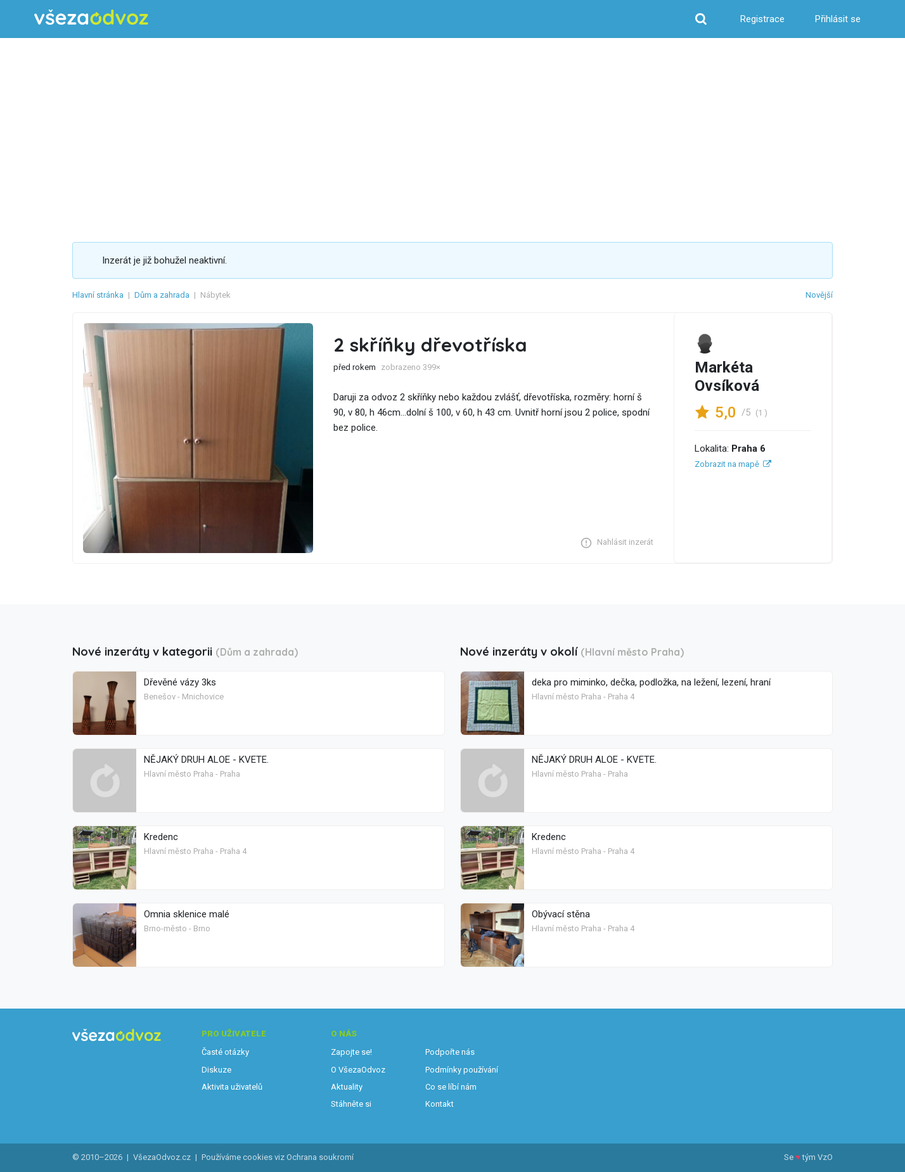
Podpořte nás (450, 1052)
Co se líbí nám (451, 1087)
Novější (819, 295)
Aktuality (347, 1087)
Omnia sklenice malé (186, 914)
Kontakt (439, 1104)
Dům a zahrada (161, 295)
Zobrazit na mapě (727, 464)
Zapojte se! (351, 1052)
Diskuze (216, 1069)
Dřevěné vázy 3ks (180, 682)
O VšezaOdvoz (358, 1069)
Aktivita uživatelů (232, 1087)
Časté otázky (225, 1052)
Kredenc (161, 837)
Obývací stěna (561, 914)
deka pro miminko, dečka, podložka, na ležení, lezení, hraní (651, 682)
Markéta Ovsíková (727, 377)
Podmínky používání (461, 1069)
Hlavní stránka (98, 295)
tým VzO (817, 1157)
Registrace (762, 19)
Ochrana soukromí (320, 1157)
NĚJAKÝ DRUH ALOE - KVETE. (206, 759)
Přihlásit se (838, 19)
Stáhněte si (351, 1104)
